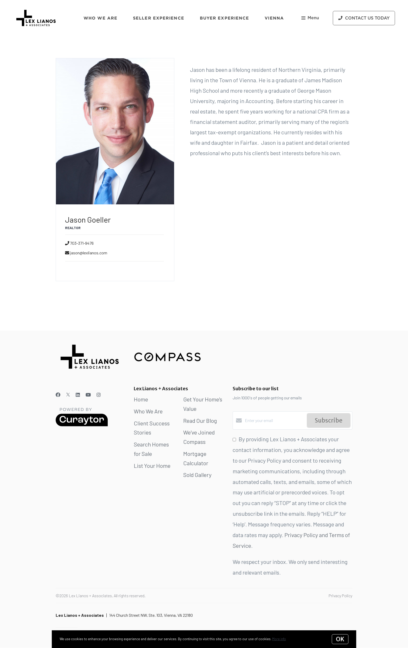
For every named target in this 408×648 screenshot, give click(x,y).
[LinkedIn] (78, 395)
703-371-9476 (82, 243)
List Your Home (152, 465)
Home (141, 399)
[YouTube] (88, 395)
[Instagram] (99, 395)
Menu (310, 18)
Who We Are (100, 18)
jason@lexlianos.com (88, 252)
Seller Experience (158, 18)
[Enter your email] (274, 420)
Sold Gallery (197, 474)
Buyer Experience (224, 18)
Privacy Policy (340, 595)
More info (279, 639)
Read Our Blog (200, 420)
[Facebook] (58, 395)
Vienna (274, 18)
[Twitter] (68, 395)
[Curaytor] (82, 424)
